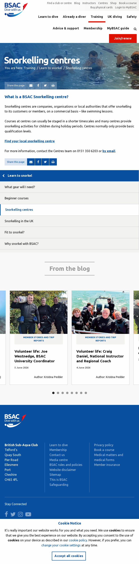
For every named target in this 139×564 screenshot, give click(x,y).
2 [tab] (58, 393)
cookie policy (78, 540)
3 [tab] (62, 393)
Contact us (57, 455)
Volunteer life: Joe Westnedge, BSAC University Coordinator (34, 356)
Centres (103, 3)
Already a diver (74, 16)
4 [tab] (67, 393)
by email (108, 151)
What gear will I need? (20, 187)
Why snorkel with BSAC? (21, 243)
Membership (93, 28)
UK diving (115, 16)
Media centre (58, 460)
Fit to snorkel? (14, 232)
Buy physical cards (101, 7)
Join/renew (123, 38)
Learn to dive (48, 16)
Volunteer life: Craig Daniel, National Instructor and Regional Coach (100, 356)
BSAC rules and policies (65, 464)
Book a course (128, 3)
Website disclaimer (62, 469)
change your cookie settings (61, 545)
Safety (132, 16)
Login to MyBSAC (126, 7)
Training (97, 16)
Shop (113, 3)
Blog (77, 3)
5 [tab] (72, 393)
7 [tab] (81, 393)
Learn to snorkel (50, 68)
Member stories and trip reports (38, 339)
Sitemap (55, 474)
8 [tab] (86, 393)
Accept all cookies (69, 556)
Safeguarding (58, 484)
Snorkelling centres (19, 209)
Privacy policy (103, 445)
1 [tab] (53, 393)
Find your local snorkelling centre (30, 141)
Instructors (89, 3)
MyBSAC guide (118, 28)
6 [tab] (76, 393)
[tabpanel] (39, 338)
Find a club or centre (59, 3)
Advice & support (66, 28)
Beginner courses (17, 198)
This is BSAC (58, 479)
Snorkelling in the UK (19, 221)
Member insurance (107, 464)
